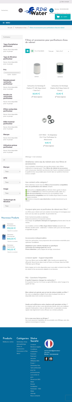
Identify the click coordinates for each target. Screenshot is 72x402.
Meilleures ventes (8, 342)
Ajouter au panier (10, 230)
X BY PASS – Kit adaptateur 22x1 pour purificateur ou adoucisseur (48, 137)
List (32, 51)
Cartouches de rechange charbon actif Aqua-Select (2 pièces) (59, 88)
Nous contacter (35, 396)
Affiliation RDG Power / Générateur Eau (35, 363)
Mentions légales (35, 347)
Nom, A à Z (63, 51)
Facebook (46, 359)
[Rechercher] (12, 10)
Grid (27, 51)
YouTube (51, 359)
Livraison (33, 344)
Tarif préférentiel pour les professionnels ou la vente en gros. (35, 372)
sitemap (32, 393)
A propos (33, 354)
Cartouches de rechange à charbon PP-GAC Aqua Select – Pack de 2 (36, 88)
